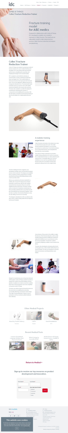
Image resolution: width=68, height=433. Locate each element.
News (40, 2)
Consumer (44, 5)
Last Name (32, 381)
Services (34, 5)
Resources (44, 2)
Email (19, 387)
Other (32, 395)
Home (37, 2)
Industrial (50, 5)
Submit (45, 390)
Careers (50, 2)
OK (17, 428)
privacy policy (27, 425)
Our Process (28, 5)
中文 (58, 2)
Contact (54, 2)
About (22, 5)
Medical (39, 5)
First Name (21, 381)
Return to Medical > (34, 362)
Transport (56, 5)
